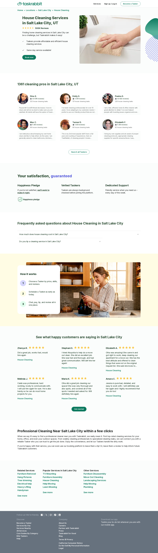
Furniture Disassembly (95, 473)
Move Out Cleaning (93, 477)
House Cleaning (25, 360)
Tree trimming (24, 480)
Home (20, 10)
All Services (22, 531)
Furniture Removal (26, 473)
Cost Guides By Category (27, 533)
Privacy (70, 539)
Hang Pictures (24, 477)
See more (22, 495)
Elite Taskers (22, 536)
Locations (30, 10)
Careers (62, 526)
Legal (61, 548)
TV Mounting (49, 473)
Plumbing (88, 487)
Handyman (23, 490)
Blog (61, 536)
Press (61, 531)
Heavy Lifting (24, 487)
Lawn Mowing (50, 487)
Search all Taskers (79, 152)
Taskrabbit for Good (67, 533)
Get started (79, 409)
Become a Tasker (130, 4)
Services (97, 4)
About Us (63, 523)
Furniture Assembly (52, 477)
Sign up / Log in (110, 4)
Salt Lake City (44, 10)
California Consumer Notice (71, 543)
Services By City (23, 526)
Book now (29, 57)
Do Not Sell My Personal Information (74, 546)
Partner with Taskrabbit (69, 528)
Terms (61, 539)
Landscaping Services (95, 480)
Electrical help (24, 483)
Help (18, 539)
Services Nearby (24, 528)
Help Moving (49, 483)
